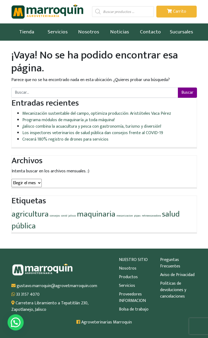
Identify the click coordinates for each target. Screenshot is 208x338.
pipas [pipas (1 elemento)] (137, 215)
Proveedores (130, 294)
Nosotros (88, 31)
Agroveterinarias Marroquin (104, 322)
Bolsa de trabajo (134, 309)
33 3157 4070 (25, 294)
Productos (128, 277)
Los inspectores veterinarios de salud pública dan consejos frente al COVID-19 (92, 133)
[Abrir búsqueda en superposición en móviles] (123, 11)
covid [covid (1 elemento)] (64, 215)
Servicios (58, 31)
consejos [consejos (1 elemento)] (55, 215)
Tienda (26, 31)
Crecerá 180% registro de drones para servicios (65, 139)
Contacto (150, 31)
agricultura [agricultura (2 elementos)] (30, 214)
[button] (16, 322)
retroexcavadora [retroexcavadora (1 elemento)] (151, 215)
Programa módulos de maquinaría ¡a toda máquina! (68, 120)
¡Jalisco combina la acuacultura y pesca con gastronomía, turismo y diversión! (91, 126)
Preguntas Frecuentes (170, 263)
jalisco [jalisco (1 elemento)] (72, 215)
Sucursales (181, 31)
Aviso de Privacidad (177, 275)
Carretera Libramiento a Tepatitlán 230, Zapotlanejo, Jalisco (49, 306)
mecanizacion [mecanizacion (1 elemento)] (125, 215)
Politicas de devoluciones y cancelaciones (173, 290)
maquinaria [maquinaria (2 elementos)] (96, 214)
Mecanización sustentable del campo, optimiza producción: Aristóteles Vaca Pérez (96, 113)
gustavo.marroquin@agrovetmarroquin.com (54, 286)
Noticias (119, 31)
